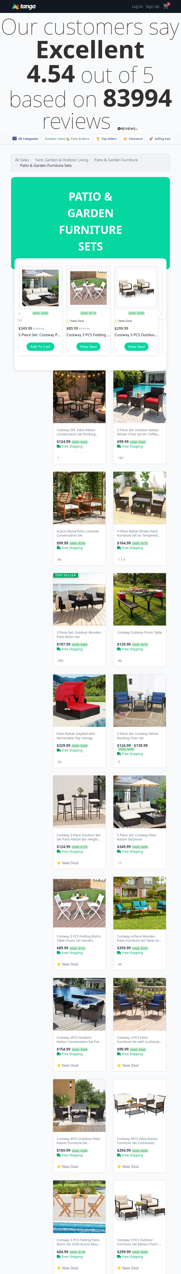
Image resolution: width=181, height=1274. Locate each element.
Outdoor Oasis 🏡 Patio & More (67, 139)
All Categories (25, 139)
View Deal (88, 346)
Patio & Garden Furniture (116, 159)
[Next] (161, 314)
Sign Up (152, 6)
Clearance (133, 139)
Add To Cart (40, 346)
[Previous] (19, 314)
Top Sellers (106, 139)
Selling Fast (160, 139)
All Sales (22, 159)
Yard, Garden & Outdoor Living (61, 159)
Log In (137, 6)
